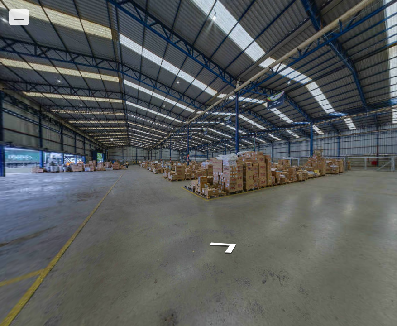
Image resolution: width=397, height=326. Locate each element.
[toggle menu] (19, 17)
